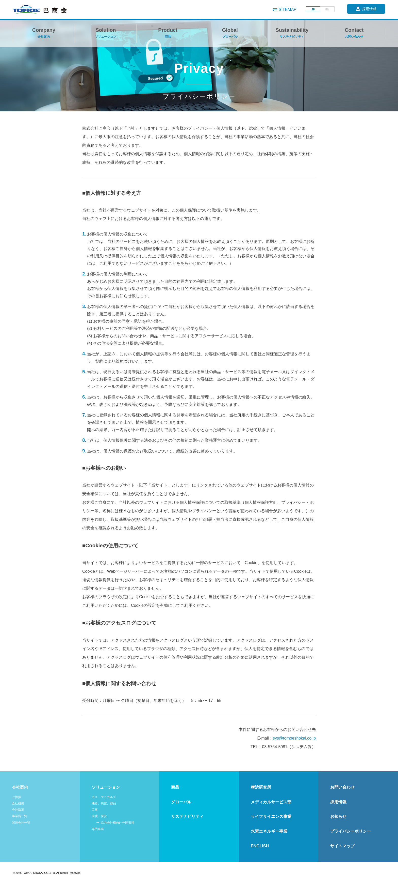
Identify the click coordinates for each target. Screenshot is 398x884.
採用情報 (338, 802)
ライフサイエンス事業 (271, 816)
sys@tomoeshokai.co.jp (294, 738)
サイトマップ (342, 846)
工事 (95, 810)
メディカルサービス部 (271, 802)
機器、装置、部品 (104, 803)
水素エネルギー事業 (269, 831)
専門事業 (98, 829)
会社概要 (18, 803)
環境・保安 (99, 816)
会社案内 (20, 787)
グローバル (181, 802)
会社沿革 (18, 810)
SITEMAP (287, 9)
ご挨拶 (16, 797)
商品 (175, 787)
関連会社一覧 (21, 822)
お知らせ (338, 816)
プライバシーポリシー (350, 831)
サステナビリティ (187, 816)
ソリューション (106, 787)
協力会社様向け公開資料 (117, 822)
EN (327, 9)
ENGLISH (260, 846)
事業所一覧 (19, 816)
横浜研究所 (261, 787)
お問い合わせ (342, 787)
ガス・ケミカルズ (104, 797)
